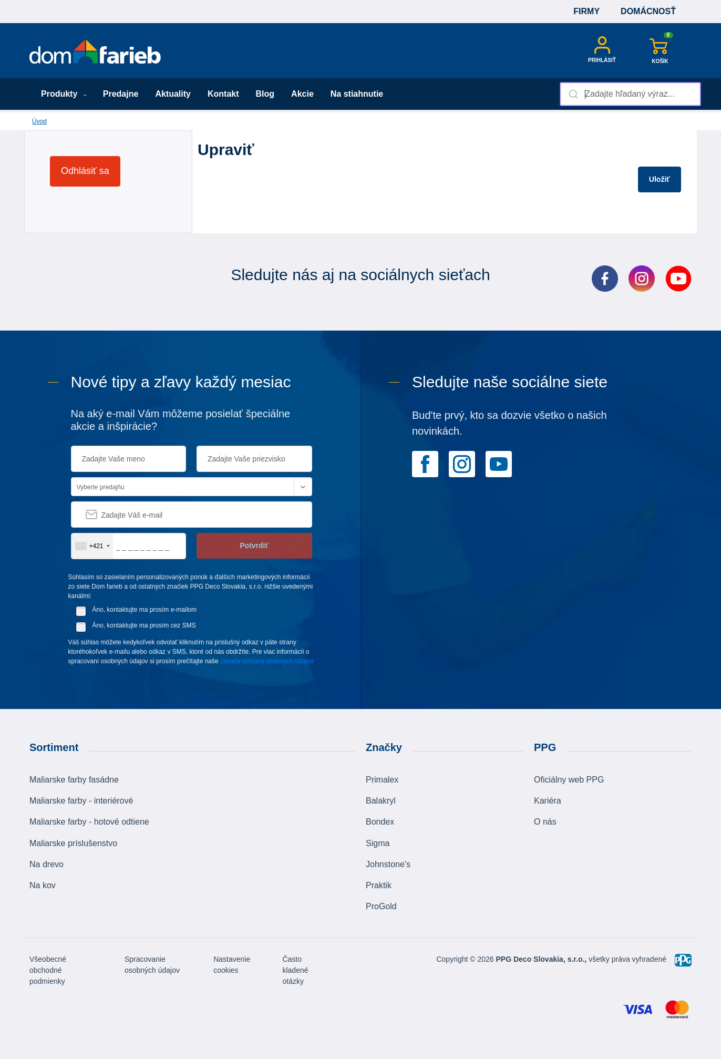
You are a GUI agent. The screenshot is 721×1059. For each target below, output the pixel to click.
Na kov (42, 885)
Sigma (377, 843)
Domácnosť (648, 11)
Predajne (121, 93)
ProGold (381, 906)
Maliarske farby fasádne (74, 779)
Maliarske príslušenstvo (73, 843)
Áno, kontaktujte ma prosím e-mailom (144, 609)
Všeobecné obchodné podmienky (47, 970)
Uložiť (659, 179)
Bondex (380, 821)
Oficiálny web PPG (569, 779)
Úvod (39, 121)
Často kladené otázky (295, 970)
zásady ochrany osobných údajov (266, 661)
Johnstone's (388, 864)
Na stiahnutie (357, 93)
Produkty (64, 93)
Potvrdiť (254, 545)
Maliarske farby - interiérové (81, 800)
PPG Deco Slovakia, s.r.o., (541, 959)
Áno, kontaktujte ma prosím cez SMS (143, 625)
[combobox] (630, 94)
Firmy (586, 11)
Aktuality (173, 93)
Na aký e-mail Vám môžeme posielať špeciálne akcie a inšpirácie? (181, 420)
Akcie (302, 93)
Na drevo (46, 864)
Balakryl (381, 800)
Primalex (382, 779)
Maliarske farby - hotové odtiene (89, 821)
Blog (265, 93)
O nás (545, 821)
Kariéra (547, 800)
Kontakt (223, 93)
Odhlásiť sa (85, 171)
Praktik (379, 885)
